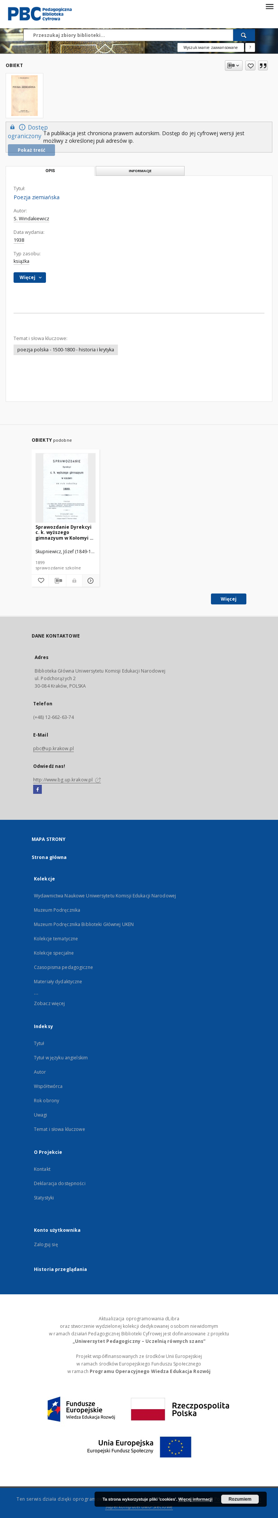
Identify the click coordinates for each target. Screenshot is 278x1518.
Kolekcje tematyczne (56, 938)
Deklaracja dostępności (60, 1183)
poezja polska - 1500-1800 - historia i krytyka (65, 349)
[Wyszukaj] (244, 35)
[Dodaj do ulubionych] (250, 65)
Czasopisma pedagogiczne (63, 967)
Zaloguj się (46, 1244)
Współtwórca (48, 1086)
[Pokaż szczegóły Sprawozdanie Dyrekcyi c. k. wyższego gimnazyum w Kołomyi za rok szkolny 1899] (89, 581)
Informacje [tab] (140, 170)
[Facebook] (37, 789)
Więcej (229, 599)
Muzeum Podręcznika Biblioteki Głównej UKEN (84, 924)
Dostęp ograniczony (28, 131)
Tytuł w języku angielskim (61, 1057)
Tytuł (39, 1043)
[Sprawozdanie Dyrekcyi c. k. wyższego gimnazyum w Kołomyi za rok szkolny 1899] (65, 488)
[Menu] (269, 6)
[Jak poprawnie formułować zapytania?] (250, 47)
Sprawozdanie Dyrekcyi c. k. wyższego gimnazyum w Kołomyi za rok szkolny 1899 (65, 532)
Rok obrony (46, 1100)
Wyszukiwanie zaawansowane (210, 47)
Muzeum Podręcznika (57, 910)
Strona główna (49, 857)
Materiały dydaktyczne (58, 981)
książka (21, 261)
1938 (19, 240)
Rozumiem (240, 1499)
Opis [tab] (50, 170)
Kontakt (42, 1169)
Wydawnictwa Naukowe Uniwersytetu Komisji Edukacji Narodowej (105, 895)
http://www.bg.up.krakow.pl (67, 780)
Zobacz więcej (49, 1003)
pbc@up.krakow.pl (53, 748)
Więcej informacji (195, 1499)
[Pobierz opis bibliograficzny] (57, 581)
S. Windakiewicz (31, 218)
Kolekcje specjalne (54, 953)
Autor (40, 1072)
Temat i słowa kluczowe (59, 1129)
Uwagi (40, 1115)
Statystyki (44, 1198)
